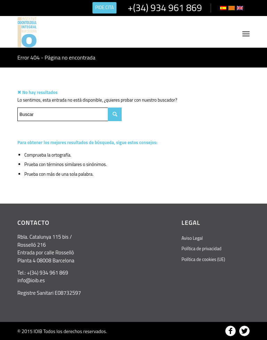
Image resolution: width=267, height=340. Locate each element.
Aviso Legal (192, 238)
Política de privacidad (201, 248)
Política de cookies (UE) (203, 259)
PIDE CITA (104, 7)
